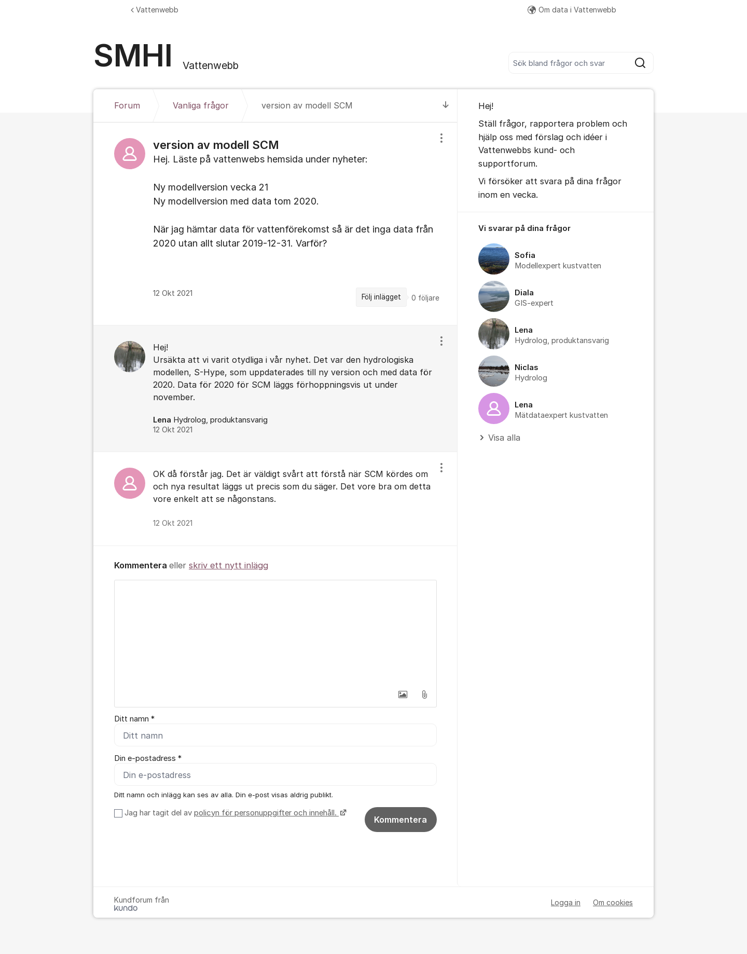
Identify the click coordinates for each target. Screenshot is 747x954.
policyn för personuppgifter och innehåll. (266, 812)
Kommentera (400, 819)
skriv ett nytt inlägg (228, 565)
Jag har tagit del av (234, 812)
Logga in (565, 902)
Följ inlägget (381, 297)
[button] (402, 694)
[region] (275, 223)
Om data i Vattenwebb (572, 9)
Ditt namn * (134, 719)
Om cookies (613, 902)
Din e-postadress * (148, 758)
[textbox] (275, 632)
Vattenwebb (154, 9)
